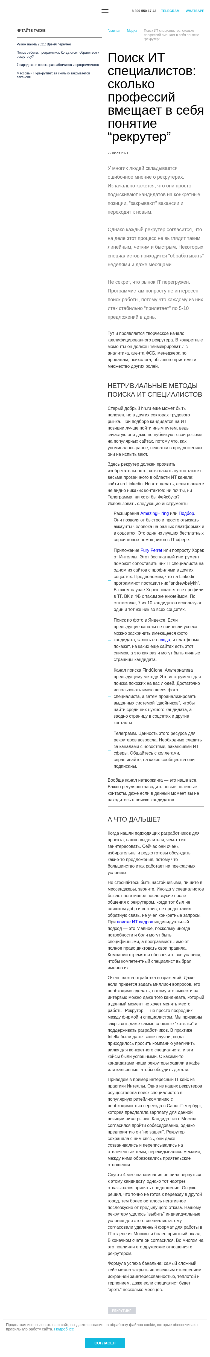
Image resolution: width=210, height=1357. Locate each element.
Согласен (104, 1343)
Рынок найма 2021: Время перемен (44, 44)
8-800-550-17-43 (144, 11)
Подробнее (64, 1329)
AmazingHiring (154, 513)
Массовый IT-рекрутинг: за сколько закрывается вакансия (53, 75)
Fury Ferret (151, 550)
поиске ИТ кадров (135, 922)
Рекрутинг (121, 1311)
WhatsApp (195, 11)
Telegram (170, 11)
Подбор (186, 513)
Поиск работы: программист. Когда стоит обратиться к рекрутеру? (58, 54)
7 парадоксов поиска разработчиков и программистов (58, 65)
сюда (165, 639)
